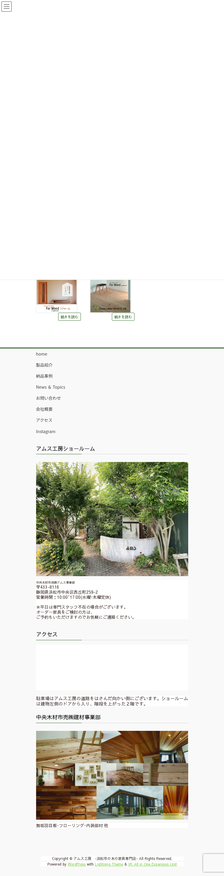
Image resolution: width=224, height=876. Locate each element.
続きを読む (69, 316)
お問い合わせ (48, 398)
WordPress (77, 864)
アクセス (44, 420)
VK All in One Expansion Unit (152, 864)
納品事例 (44, 376)
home (41, 354)
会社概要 (44, 409)
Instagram (45, 431)
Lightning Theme (109, 864)
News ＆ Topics (50, 387)
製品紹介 (44, 365)
